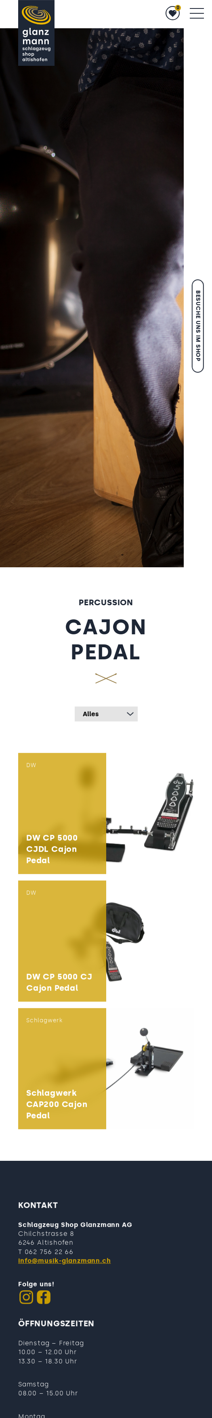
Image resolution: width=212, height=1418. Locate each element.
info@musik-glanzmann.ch (64, 1280)
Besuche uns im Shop (198, 326)
